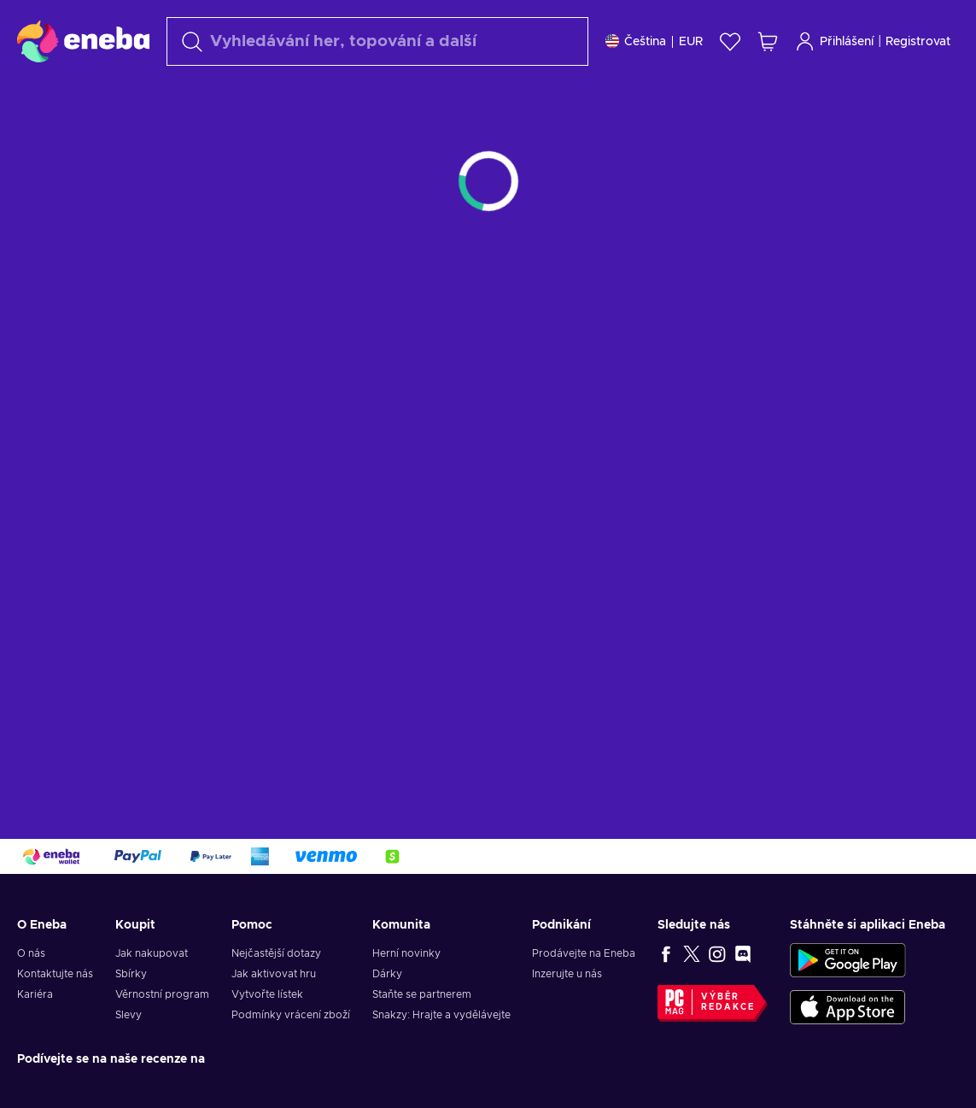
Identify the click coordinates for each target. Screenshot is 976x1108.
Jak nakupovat (151, 953)
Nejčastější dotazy (276, 953)
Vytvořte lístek (267, 994)
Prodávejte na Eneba (583, 953)
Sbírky (131, 974)
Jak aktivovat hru (273, 974)
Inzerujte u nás (567, 974)
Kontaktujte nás (55, 974)
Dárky (387, 974)
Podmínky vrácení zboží (290, 1015)
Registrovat (917, 42)
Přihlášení (834, 41)
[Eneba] (83, 41)
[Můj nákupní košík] (767, 41)
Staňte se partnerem (421, 994)
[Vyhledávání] (377, 41)
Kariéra (35, 994)
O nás (31, 953)
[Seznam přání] (730, 41)
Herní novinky (406, 953)
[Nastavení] (654, 41)
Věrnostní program (162, 994)
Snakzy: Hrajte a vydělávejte (441, 1015)
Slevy (128, 1015)
